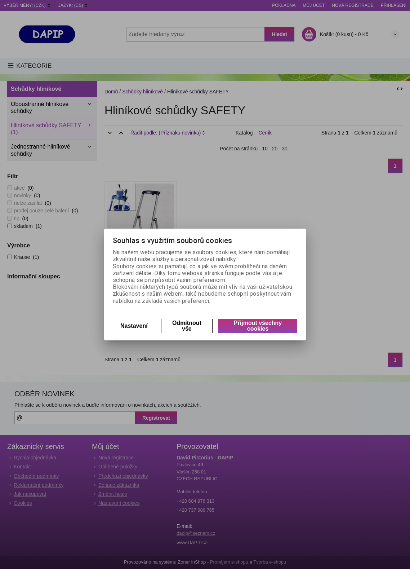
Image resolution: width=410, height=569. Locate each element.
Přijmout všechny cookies (258, 326)
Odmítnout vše (186, 326)
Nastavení (134, 326)
